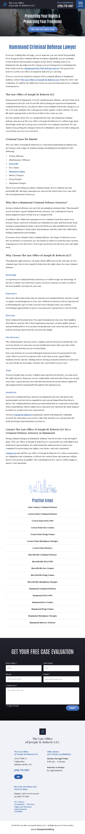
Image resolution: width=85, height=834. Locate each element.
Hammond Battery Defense (42, 622)
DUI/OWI (13, 164)
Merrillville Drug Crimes (42, 575)
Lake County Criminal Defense (42, 507)
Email (46, 674)
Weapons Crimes (17, 171)
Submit (72, 708)
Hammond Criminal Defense (42, 588)
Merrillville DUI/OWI (42, 561)
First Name (11, 663)
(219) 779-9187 (65, 5)
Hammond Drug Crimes (42, 609)
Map (18, 777)
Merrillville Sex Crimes (42, 568)
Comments (11, 685)
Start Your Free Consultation (43, 29)
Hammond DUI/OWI (42, 595)
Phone (8, 674)
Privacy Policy (68, 825)
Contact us (11, 453)
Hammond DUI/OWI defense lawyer (42, 68)
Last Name (48, 663)
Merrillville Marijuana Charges (42, 582)
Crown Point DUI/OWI (42, 521)
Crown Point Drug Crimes (42, 534)
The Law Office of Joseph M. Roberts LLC (40, 80)
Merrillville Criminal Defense (42, 555)
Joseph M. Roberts (23, 415)
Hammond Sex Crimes (42, 602)
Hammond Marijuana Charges (42, 616)
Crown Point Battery (42, 548)
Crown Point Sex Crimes (42, 527)
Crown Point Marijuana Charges (42, 541)
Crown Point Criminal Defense (42, 514)
